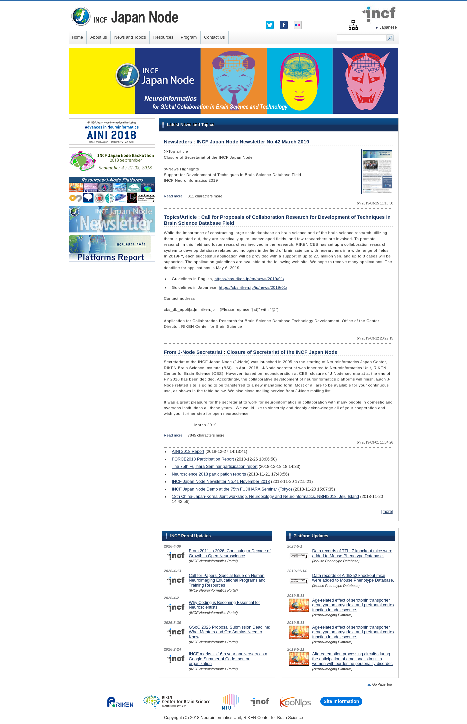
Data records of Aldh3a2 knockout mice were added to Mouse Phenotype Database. (353, 578)
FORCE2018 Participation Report (203, 459)
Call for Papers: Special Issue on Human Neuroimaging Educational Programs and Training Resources (227, 580)
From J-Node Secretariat (193, 352)
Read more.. (174, 196)
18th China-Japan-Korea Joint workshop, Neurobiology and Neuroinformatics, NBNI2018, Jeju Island (265, 496)
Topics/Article (180, 217)
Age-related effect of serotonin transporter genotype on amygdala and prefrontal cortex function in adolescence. (353, 605)
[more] (387, 511)
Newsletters (178, 141)
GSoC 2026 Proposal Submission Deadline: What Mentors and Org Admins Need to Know (229, 632)
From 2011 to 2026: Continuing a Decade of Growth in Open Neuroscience (230, 553)
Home (77, 37)
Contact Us (214, 37)
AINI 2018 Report (188, 451)
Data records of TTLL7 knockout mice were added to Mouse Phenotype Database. (352, 553)
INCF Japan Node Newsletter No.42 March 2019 (253, 141)
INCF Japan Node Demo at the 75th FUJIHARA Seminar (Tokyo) (232, 489)
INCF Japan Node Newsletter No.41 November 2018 (221, 481)
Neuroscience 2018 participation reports (209, 474)
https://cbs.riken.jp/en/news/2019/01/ (249, 278)
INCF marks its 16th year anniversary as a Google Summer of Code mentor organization (228, 659)
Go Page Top (382, 684)
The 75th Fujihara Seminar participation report (215, 466)
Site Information (341, 701)
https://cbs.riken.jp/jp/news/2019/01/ (253, 287)
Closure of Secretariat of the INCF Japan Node (282, 352)
